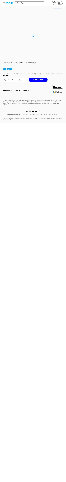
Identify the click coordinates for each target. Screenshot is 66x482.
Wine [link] (15, 62)
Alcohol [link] (10, 62)
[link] (9, 3)
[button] (60, 2)
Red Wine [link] (21, 62)
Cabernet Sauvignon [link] (31, 62)
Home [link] (4, 62)
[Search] (30, 3)
